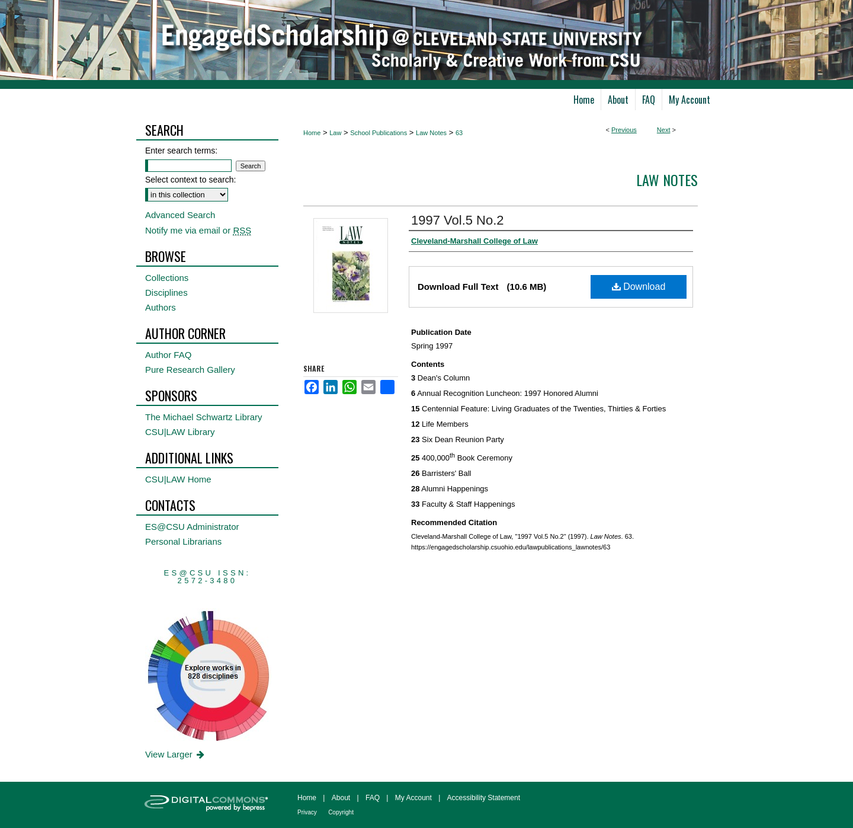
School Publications (378, 132)
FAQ (372, 798)
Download (639, 287)
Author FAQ (168, 355)
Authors (160, 307)
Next (664, 129)
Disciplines (166, 292)
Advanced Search (180, 215)
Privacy (307, 812)
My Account (413, 798)
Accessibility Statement (483, 798)
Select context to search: (190, 179)
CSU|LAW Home (178, 479)
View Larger (175, 754)
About (341, 798)
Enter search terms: (181, 150)
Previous (624, 129)
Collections (166, 278)
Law (335, 132)
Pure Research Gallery (190, 370)
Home (311, 132)
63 (459, 132)
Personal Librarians (183, 541)
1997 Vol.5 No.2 (457, 220)
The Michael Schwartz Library (203, 417)
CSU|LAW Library (180, 432)
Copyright (341, 812)
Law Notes (431, 132)
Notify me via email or (198, 230)
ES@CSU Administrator (192, 527)
